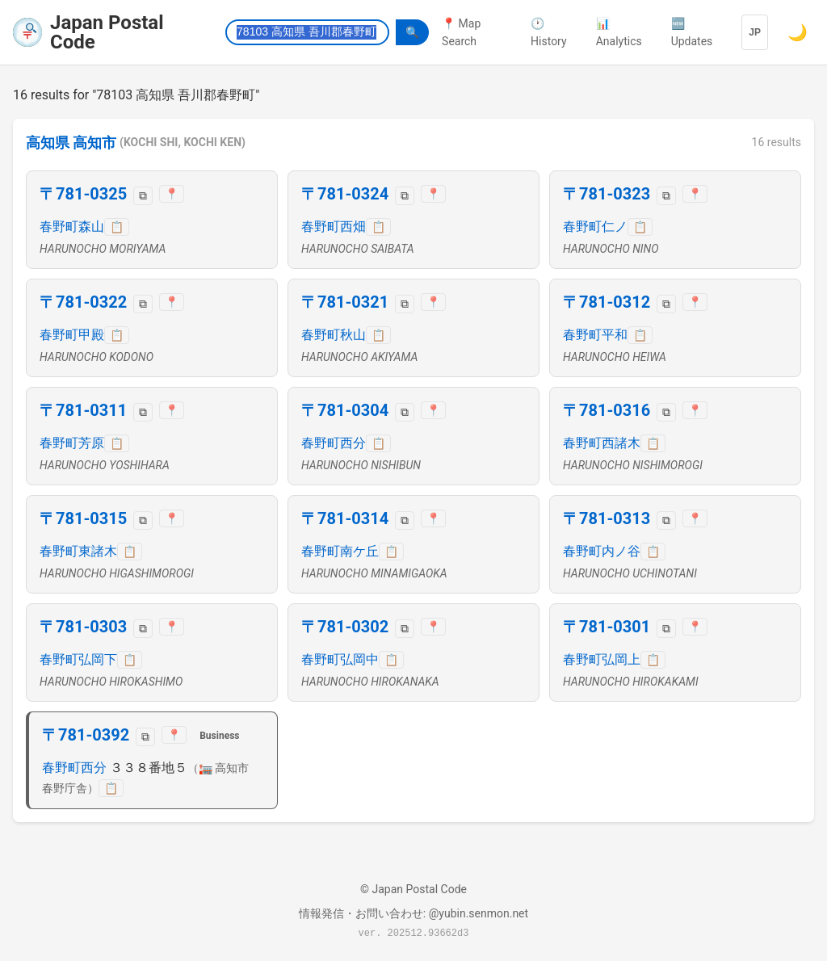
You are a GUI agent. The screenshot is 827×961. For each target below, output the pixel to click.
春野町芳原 (72, 443)
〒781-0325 (83, 194)
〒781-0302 (344, 626)
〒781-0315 (83, 518)
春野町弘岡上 (601, 659)
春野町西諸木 (601, 443)
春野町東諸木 (78, 551)
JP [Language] (755, 32)
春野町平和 (595, 334)
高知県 (47, 143)
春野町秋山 (333, 334)
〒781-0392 (85, 735)
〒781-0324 (344, 194)
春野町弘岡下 (78, 659)
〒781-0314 (344, 518)
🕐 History (549, 32)
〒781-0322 (83, 302)
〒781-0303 (83, 626)
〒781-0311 (83, 410)
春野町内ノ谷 (601, 551)
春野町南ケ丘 (340, 551)
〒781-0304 (344, 410)
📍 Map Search (461, 32)
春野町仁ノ (595, 226)
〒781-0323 (606, 194)
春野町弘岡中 (340, 659)
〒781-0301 (606, 626)
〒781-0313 (606, 518)
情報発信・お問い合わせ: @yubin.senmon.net (413, 913)
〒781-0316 (606, 410)
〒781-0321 (344, 302)
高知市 (94, 143)
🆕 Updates (692, 32)
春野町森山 (72, 226)
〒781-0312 (606, 302)
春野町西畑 (333, 226)
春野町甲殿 (72, 334)
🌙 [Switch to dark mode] (797, 32)
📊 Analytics (619, 32)
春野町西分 (333, 443)
